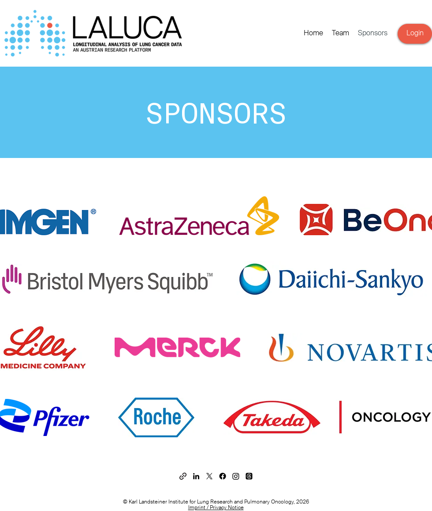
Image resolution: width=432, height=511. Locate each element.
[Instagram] (235, 476)
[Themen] (249, 476)
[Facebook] (222, 476)
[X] (209, 476)
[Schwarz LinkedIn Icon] (196, 476)
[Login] (415, 34)
